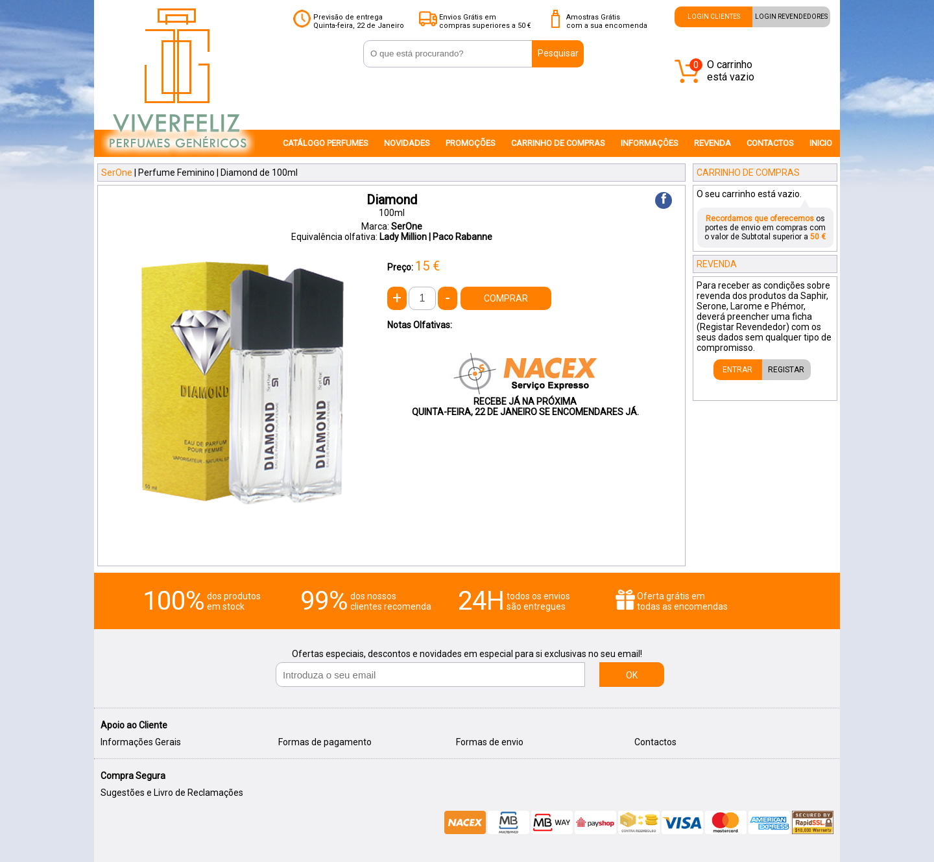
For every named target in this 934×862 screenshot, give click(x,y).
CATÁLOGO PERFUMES (325, 143)
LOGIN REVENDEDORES (791, 16)
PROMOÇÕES (471, 143)
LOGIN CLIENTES (714, 16)
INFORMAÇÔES (649, 143)
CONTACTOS (770, 143)
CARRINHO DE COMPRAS (558, 143)
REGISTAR (786, 369)
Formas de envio (489, 742)
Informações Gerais (141, 742)
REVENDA (712, 143)
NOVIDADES (407, 143)
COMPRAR (506, 298)
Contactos (655, 742)
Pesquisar (558, 53)
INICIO (820, 143)
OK (632, 675)
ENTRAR (737, 369)
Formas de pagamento (325, 742)
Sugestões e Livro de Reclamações (172, 792)
